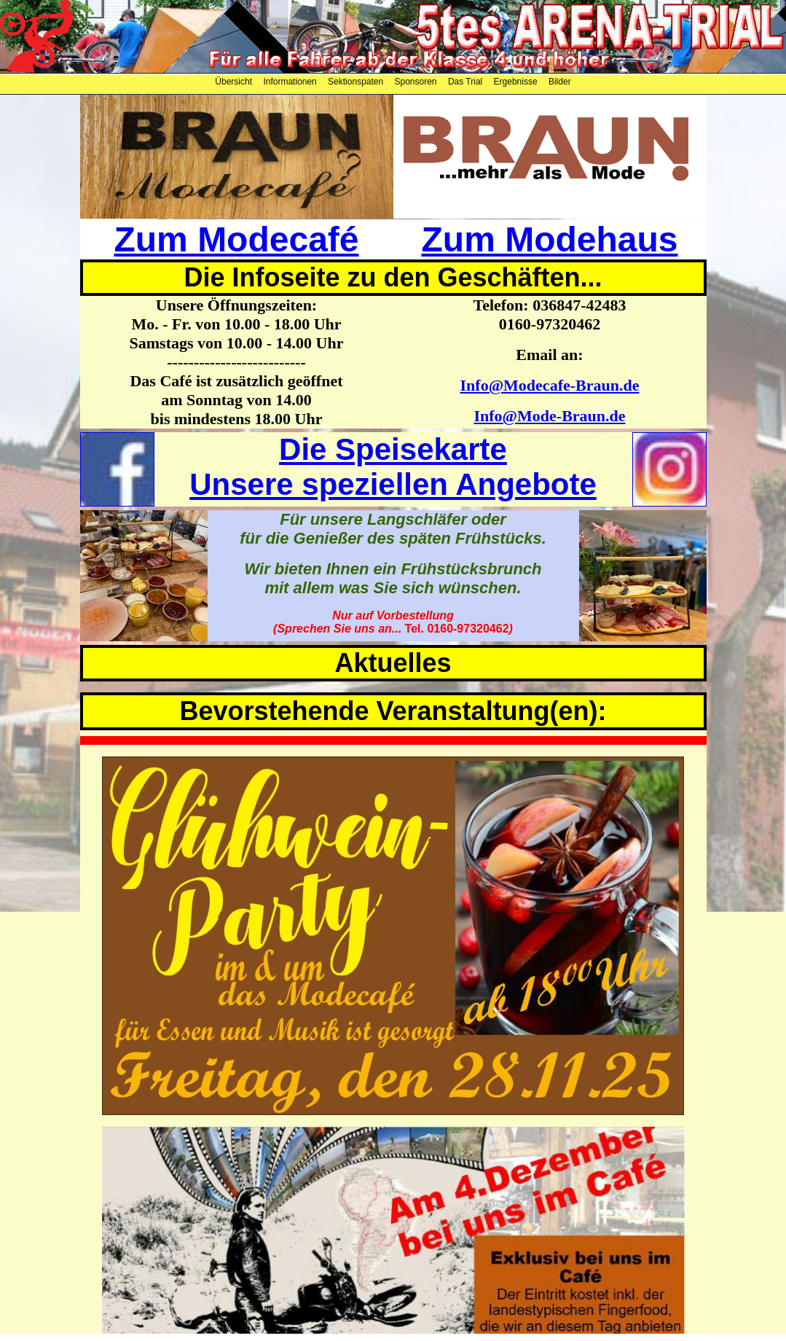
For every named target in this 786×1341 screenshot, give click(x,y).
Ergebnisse (517, 82)
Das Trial (466, 82)
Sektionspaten (356, 82)
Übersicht (234, 82)
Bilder (560, 82)
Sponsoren (417, 82)
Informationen (291, 82)
